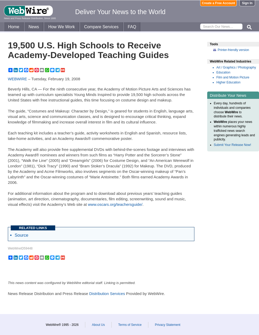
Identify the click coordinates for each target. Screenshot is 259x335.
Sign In (247, 3)
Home (13, 27)
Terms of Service (130, 325)
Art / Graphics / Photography (236, 67)
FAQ (132, 27)
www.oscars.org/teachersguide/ (115, 204)
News (34, 27)
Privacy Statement (167, 325)
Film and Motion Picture (232, 77)
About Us (98, 325)
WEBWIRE (17, 79)
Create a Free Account (218, 3)
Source (21, 235)
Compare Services (101, 27)
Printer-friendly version (233, 50)
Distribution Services (107, 293)
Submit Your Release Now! (232, 145)
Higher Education (228, 82)
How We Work (61, 27)
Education (223, 72)
